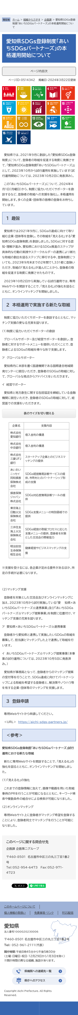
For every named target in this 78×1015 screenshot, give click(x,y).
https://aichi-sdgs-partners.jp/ (43, 722)
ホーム (16, 19)
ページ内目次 (38, 71)
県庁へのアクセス (35, 980)
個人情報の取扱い (15, 913)
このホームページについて (19, 906)
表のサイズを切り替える (39, 413)
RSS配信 (67, 913)
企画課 (48, 19)
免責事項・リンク (44, 913)
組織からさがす (31, 19)
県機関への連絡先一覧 (38, 971)
